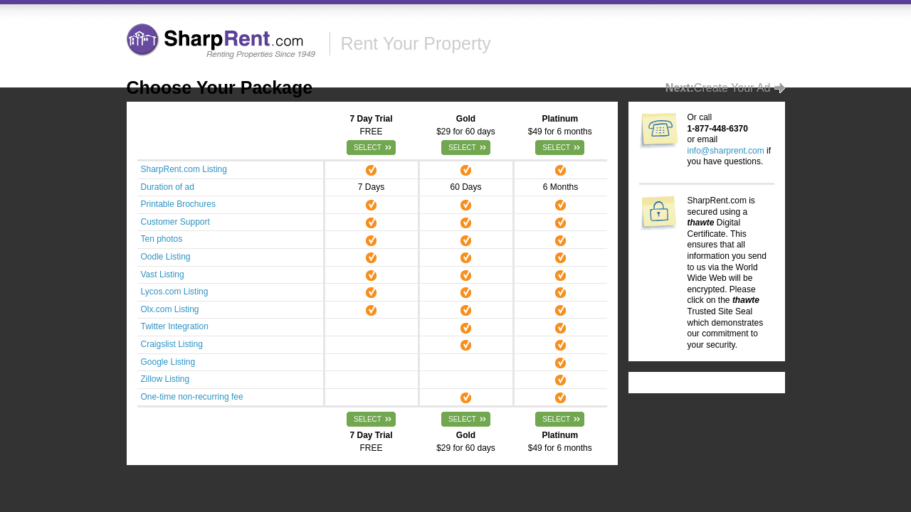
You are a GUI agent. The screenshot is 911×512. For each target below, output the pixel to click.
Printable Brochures (178, 204)
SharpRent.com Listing (184, 169)
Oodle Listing (166, 257)
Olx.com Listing (170, 309)
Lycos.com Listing (175, 292)
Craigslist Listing (172, 344)
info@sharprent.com (726, 151)
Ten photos (162, 239)
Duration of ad (167, 187)
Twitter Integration (175, 326)
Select (367, 147)
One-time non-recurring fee (192, 397)
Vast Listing (162, 274)
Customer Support (175, 222)
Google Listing (168, 362)
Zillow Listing (165, 379)
